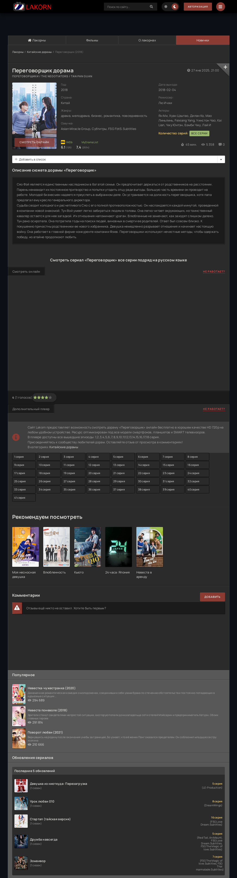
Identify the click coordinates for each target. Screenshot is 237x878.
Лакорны (37, 40)
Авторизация (196, 7)
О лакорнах (147, 40)
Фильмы (92, 40)
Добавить (212, 597)
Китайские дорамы (39, 52)
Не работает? (214, 271)
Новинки (202, 40)
